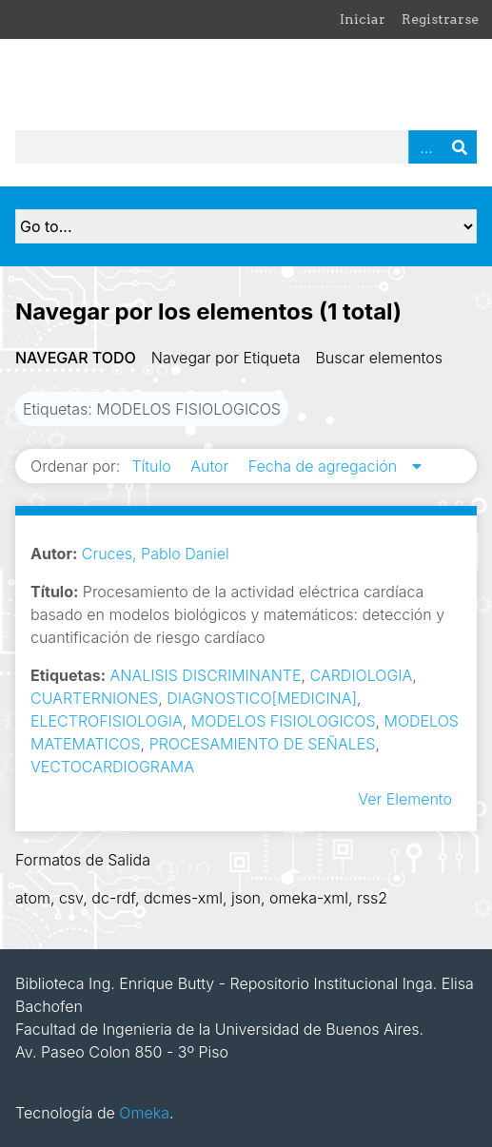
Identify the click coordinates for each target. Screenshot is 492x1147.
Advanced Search (425, 147)
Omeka (144, 1112)
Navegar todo (75, 357)
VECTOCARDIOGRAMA (112, 766)
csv (71, 897)
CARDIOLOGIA (361, 675)
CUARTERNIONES (94, 698)
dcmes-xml (183, 897)
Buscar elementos (379, 357)
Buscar (460, 147)
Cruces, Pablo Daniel (155, 553)
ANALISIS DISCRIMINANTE (206, 675)
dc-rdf (113, 897)
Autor (211, 466)
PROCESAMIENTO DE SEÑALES (262, 743)
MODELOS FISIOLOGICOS (283, 720)
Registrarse (440, 19)
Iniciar (362, 19)
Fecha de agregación (325, 466)
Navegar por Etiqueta (226, 357)
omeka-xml (308, 897)
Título (153, 466)
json (246, 897)
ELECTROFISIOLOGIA (106, 720)
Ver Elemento (405, 798)
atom (32, 897)
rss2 (372, 897)
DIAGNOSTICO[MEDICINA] (262, 698)
